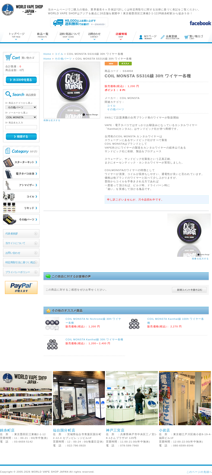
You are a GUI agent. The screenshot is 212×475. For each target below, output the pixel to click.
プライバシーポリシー (17, 272)
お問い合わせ (12, 252)
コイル (111, 105)
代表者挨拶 (11, 233)
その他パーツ (115, 109)
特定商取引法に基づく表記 (20, 262)
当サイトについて (15, 243)
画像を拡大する (51, 120)
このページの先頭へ (199, 471)
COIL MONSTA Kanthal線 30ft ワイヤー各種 (94, 339)
